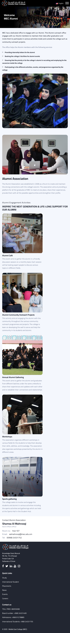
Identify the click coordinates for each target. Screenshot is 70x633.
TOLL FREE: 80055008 (11, 609)
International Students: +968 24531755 (17, 621)
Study (4, 577)
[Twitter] (6, 566)
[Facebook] (3, 566)
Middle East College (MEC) (18, 629)
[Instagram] (19, 566)
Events (5, 594)
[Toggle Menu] (67, 3)
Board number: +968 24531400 (14, 613)
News (4, 590)
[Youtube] (15, 566)
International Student (10, 581)
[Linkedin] (11, 566)
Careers (5, 598)
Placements (6, 586)
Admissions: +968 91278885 (13, 617)
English (60, 3)
